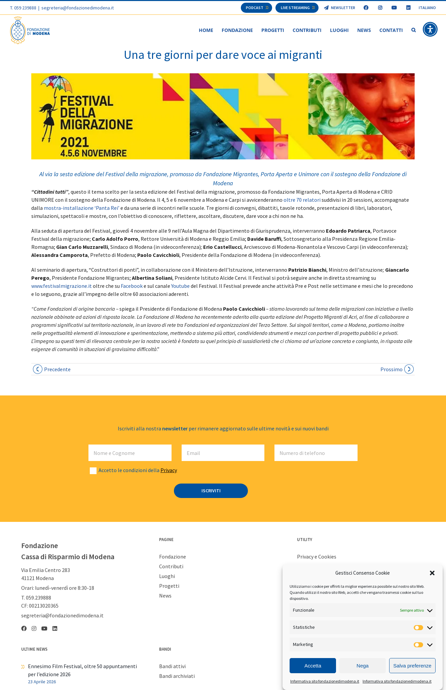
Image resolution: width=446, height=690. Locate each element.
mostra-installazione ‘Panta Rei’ (81, 208)
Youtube (180, 286)
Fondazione (172, 556)
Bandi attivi (172, 666)
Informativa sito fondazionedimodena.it (324, 682)
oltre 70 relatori (303, 200)
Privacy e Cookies (316, 556)
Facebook (132, 286)
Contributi (171, 566)
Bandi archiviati (177, 676)
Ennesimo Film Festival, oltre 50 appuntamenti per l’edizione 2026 (82, 670)
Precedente (57, 369)
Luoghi (167, 576)
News (165, 595)
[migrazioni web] (223, 117)
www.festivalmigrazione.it (61, 286)
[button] (432, 573)
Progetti (169, 586)
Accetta (312, 666)
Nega (363, 666)
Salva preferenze (412, 666)
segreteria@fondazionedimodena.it (77, 8)
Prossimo (391, 369)
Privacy (168, 470)
